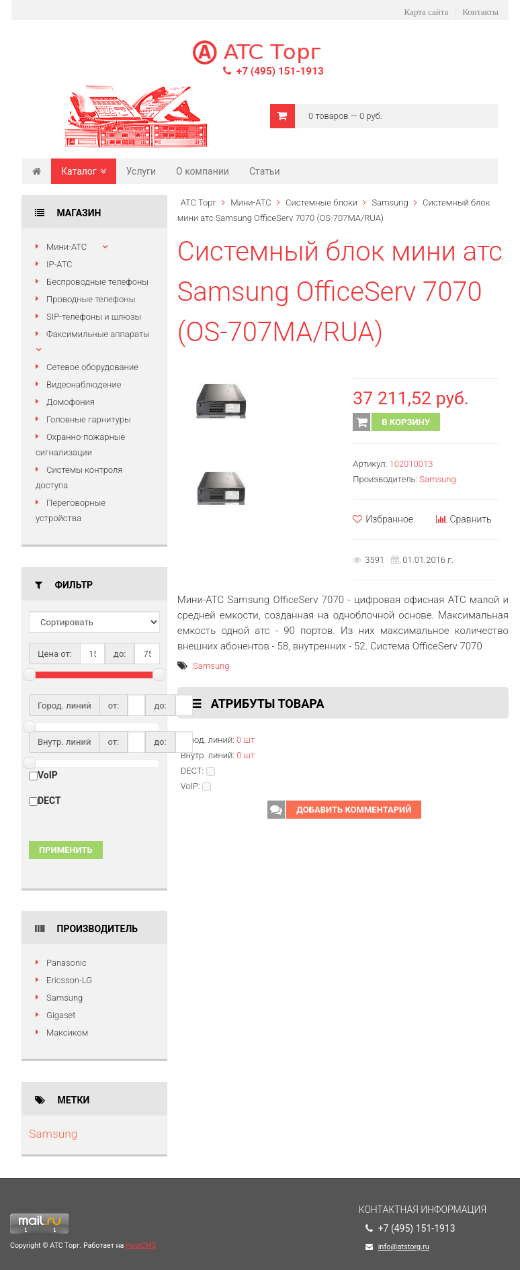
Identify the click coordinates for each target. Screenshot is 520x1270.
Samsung (64, 998)
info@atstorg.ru (403, 1246)
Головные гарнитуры (88, 419)
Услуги (141, 171)
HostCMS (141, 1245)
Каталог (83, 171)
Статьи (264, 171)
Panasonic (66, 963)
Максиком (67, 1033)
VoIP (48, 775)
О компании (202, 171)
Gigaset (60, 1015)
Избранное (383, 519)
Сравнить (464, 519)
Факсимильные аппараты (98, 334)
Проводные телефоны (90, 299)
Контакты (480, 12)
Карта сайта (426, 12)
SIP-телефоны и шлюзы (93, 317)
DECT (49, 800)
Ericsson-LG (69, 980)
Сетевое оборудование (92, 367)
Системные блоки (321, 202)
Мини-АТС (66, 247)
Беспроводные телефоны (97, 282)
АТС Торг (198, 202)
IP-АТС (59, 264)
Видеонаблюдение (83, 384)
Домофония (70, 402)
